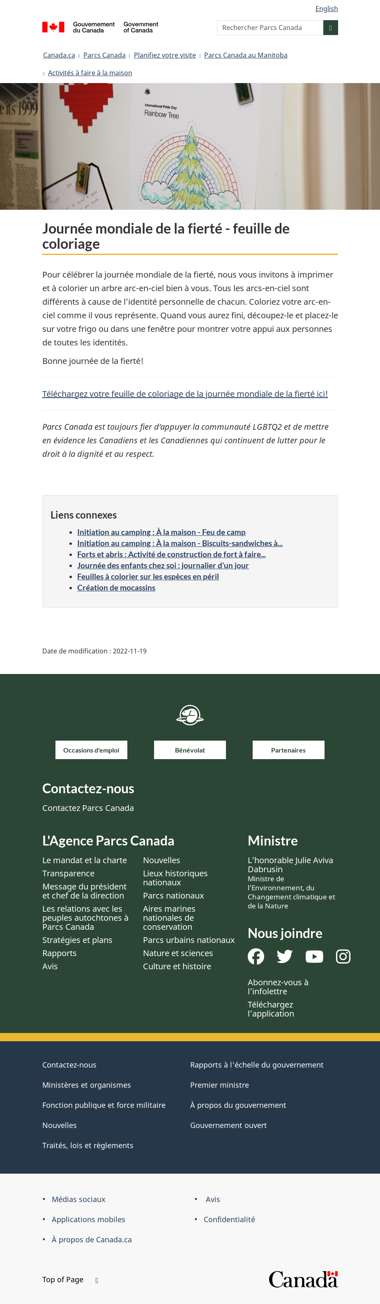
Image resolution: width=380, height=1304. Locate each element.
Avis (50, 966)
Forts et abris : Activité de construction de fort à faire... (171, 554)
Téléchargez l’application (271, 1009)
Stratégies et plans (77, 939)
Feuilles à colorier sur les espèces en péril (148, 576)
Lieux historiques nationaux (175, 878)
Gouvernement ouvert (228, 1125)
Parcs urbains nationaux (189, 939)
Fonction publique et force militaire (104, 1105)
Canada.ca (59, 55)
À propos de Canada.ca (92, 1239)
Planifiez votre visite (165, 55)
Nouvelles (161, 860)
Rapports (59, 953)
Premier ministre (219, 1085)
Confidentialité (229, 1219)
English (327, 8)
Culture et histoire (177, 966)
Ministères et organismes (86, 1085)
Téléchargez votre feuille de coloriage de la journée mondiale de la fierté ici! (185, 393)
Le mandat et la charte (84, 860)
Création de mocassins (116, 587)
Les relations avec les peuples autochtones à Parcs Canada (85, 917)
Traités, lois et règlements (88, 1145)
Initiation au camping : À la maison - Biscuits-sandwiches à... (180, 543)
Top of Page (70, 1279)
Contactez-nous (69, 1065)
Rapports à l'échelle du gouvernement (257, 1065)
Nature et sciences (178, 953)
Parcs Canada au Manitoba (246, 55)
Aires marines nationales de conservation (169, 917)
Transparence (68, 873)
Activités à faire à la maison (90, 72)
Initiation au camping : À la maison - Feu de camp (161, 532)
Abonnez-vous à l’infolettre (278, 987)
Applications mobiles (88, 1219)
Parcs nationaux (173, 895)
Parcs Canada (104, 55)
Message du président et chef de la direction (84, 891)
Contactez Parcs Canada (88, 807)
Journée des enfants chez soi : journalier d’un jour (163, 565)
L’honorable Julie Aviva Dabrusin (291, 882)
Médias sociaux (79, 1199)
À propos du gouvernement (238, 1105)
